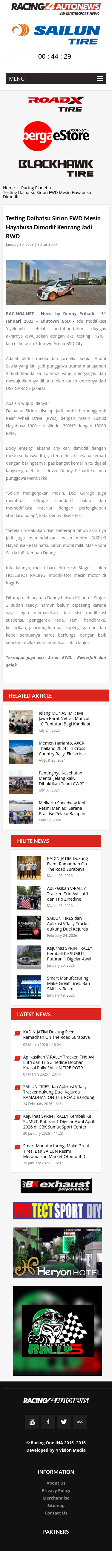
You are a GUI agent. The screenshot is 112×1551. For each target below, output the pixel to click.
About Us (56, 1483)
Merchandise (55, 1498)
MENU (56, 78)
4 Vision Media (71, 1450)
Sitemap (56, 1505)
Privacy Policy (56, 1490)
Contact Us (56, 1513)
